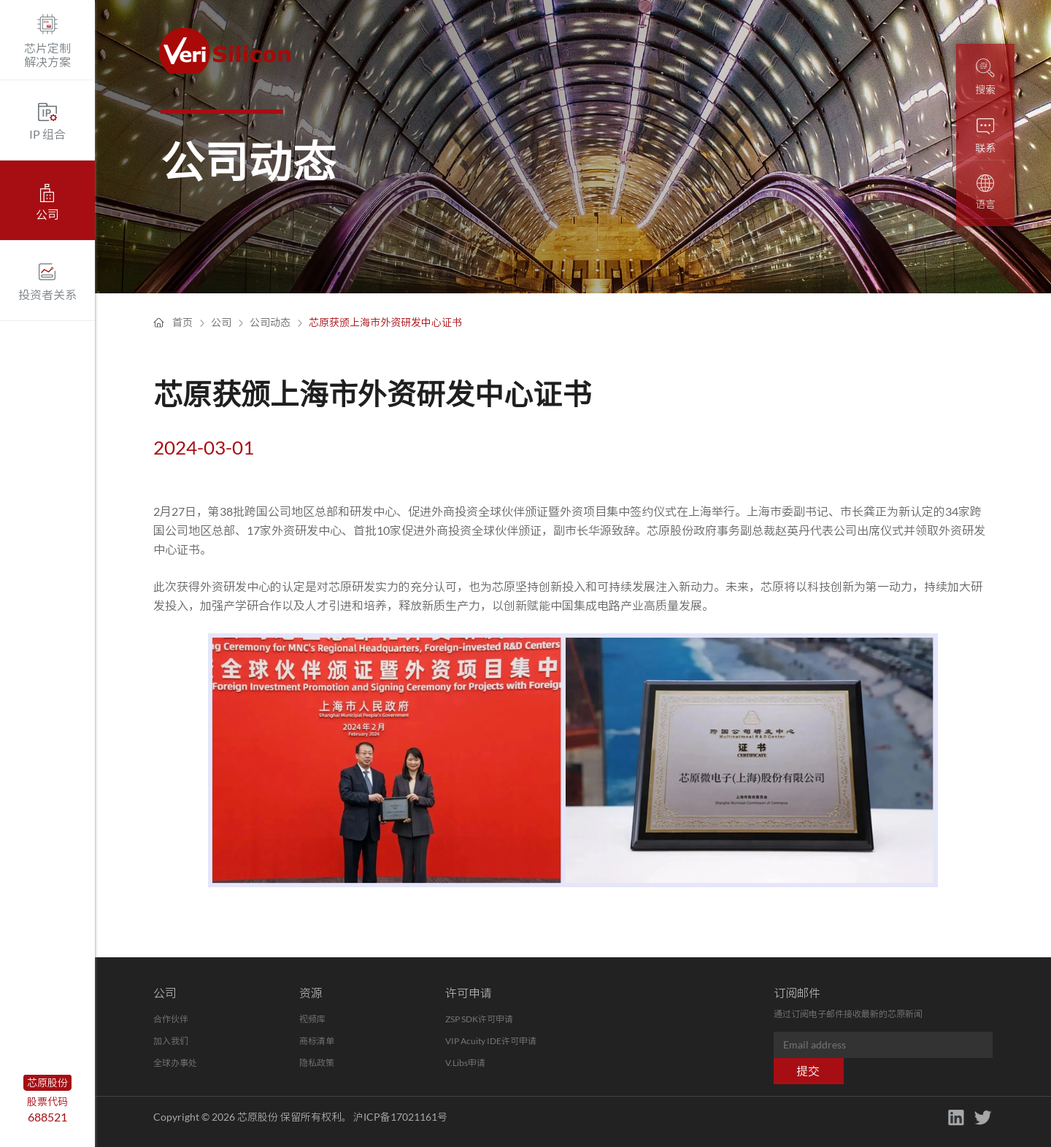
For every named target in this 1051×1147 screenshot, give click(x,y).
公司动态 (270, 322)
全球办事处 (175, 1062)
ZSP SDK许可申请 (479, 1018)
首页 (182, 322)
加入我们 (170, 1040)
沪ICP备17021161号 (400, 1117)
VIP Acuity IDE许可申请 (490, 1040)
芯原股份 (47, 1082)
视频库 (312, 1018)
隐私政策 (316, 1062)
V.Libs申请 (465, 1062)
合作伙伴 (170, 1018)
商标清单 (316, 1040)
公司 (221, 322)
